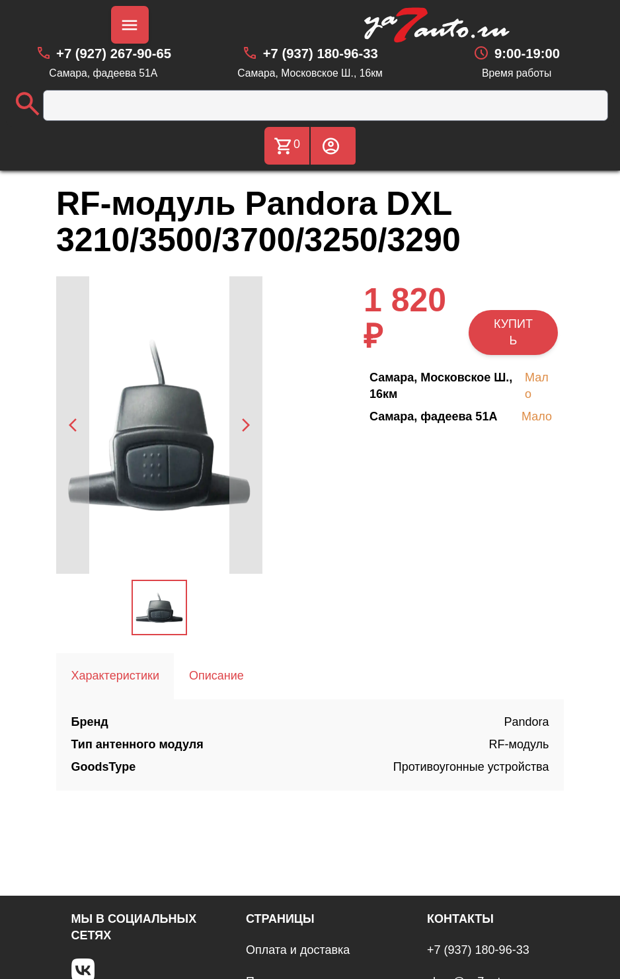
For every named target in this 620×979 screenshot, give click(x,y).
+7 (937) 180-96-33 (478, 950)
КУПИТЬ (513, 332)
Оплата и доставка (298, 950)
